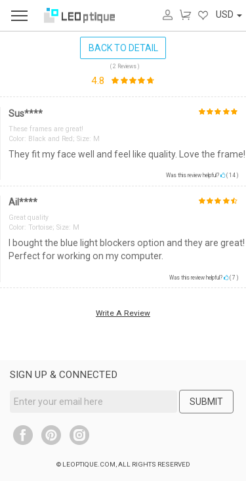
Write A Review (123, 313)
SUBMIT (206, 401)
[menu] (19, 15)
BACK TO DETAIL (123, 48)
